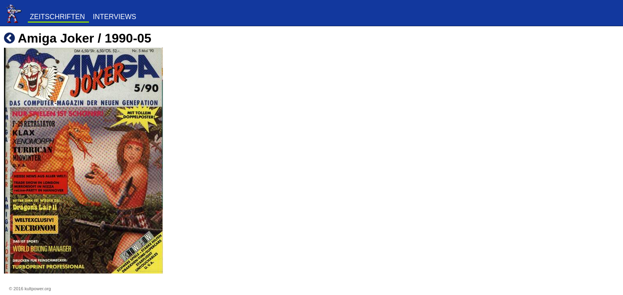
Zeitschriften (57, 17)
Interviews (114, 17)
